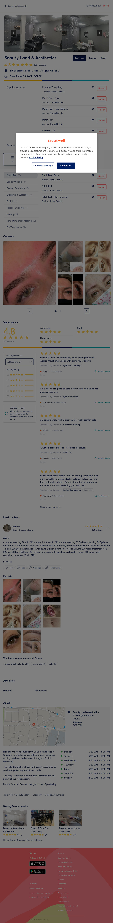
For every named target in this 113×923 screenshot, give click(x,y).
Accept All (65, 166)
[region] (56, 153)
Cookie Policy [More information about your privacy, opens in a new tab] (36, 157)
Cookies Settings (43, 166)
